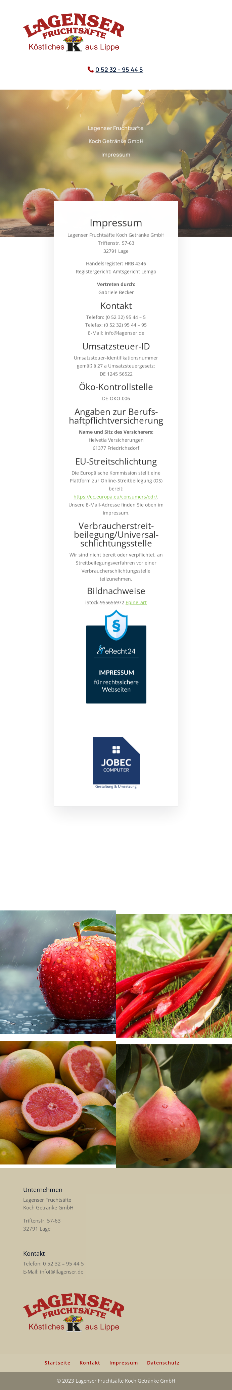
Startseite (58, 1362)
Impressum (123, 1362)
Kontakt (90, 1362)
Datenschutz (163, 1362)
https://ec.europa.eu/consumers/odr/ (115, 503)
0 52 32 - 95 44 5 (119, 69)
